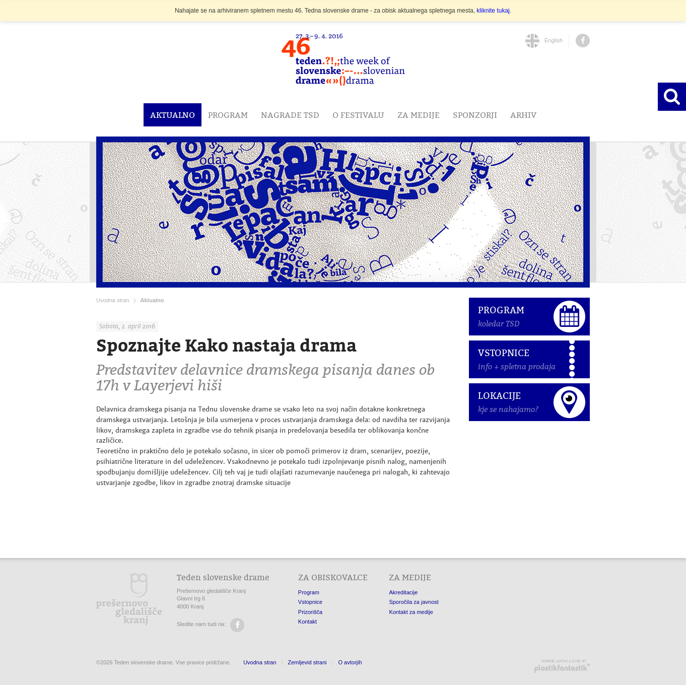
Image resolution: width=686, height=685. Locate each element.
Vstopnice (310, 602)
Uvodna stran (112, 300)
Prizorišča (310, 612)
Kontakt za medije (411, 612)
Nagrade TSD (290, 114)
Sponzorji (475, 114)
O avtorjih (350, 662)
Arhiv (523, 114)
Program (228, 114)
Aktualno (172, 114)
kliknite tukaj (492, 10)
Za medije (418, 114)
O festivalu (358, 114)
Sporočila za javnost (413, 602)
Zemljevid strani (307, 662)
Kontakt (307, 622)
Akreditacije (403, 592)
